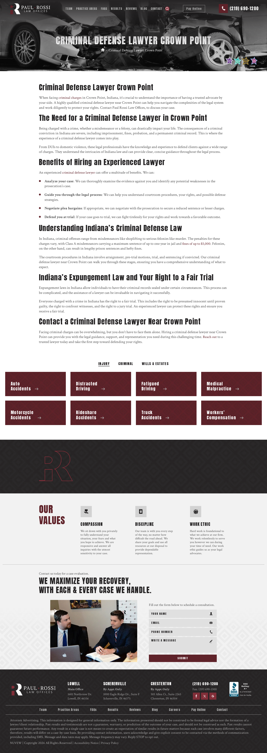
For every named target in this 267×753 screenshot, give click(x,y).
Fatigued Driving (166, 384)
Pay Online (192, 9)
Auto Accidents (35, 384)
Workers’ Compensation (231, 413)
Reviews (130, 8)
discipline (144, 523)
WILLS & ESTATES (155, 364)
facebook (195, 696)
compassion (91, 523)
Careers (175, 709)
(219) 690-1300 (206, 689)
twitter (203, 696)
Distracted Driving (100, 384)
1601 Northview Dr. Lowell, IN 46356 (80, 696)
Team (68, 8)
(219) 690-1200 (243, 8)
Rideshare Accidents (100, 413)
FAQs (103, 8)
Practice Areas (85, 8)
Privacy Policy (112, 742)
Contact (155, 8)
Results (115, 8)
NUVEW (16, 742)
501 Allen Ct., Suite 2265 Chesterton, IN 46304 (165, 696)
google (212, 696)
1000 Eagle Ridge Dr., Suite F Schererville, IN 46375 (121, 696)
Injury (104, 364)
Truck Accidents (166, 413)
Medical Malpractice (231, 384)
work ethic (200, 523)
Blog (143, 8)
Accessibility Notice (88, 742)
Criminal (125, 364)
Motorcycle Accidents (35, 413)
